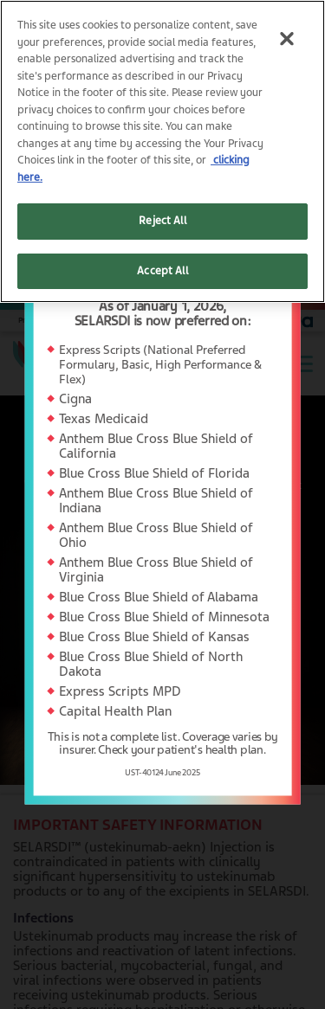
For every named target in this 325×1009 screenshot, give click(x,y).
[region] (162, 151)
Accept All (162, 271)
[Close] (286, 38)
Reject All (162, 221)
